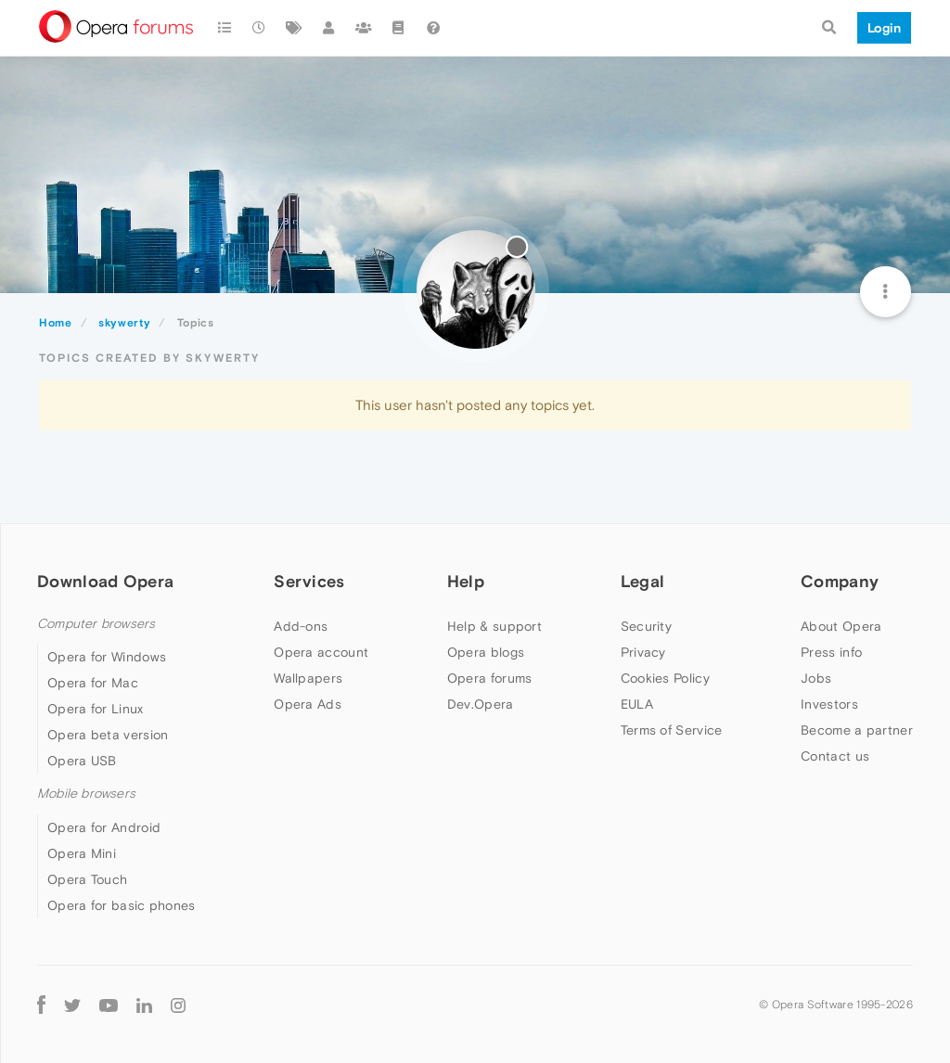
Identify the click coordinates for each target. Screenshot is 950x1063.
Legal (643, 581)
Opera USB (82, 760)
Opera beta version (107, 734)
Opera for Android (103, 827)
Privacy (643, 652)
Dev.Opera (480, 704)
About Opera (841, 626)
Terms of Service (672, 730)
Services (309, 581)
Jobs (816, 678)
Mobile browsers (86, 793)
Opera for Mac (92, 682)
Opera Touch (87, 879)
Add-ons (300, 626)
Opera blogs (485, 652)
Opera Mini (81, 853)
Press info (831, 652)
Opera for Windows (106, 656)
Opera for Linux (95, 708)
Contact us (835, 756)
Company (840, 581)
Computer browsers (96, 624)
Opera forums (490, 678)
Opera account (321, 652)
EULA (637, 704)
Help (465, 581)
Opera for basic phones (121, 905)
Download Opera (105, 581)
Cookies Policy (665, 678)
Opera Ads (307, 704)
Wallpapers (308, 678)
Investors (829, 704)
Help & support (494, 626)
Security (646, 626)
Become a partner (857, 730)
